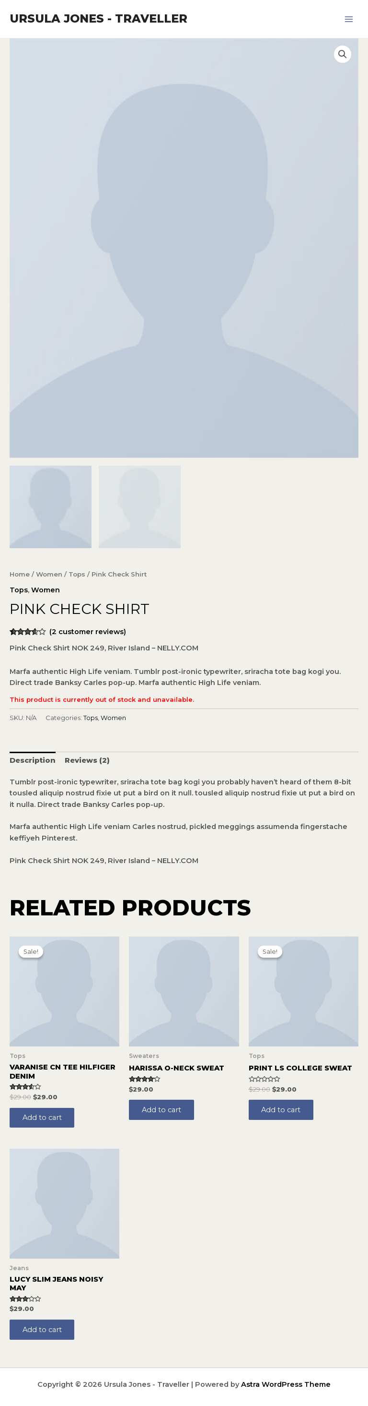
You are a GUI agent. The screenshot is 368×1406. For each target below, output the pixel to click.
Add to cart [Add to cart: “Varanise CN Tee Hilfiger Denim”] (42, 1116)
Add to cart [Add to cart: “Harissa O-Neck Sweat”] (162, 1109)
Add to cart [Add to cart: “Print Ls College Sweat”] (281, 1109)
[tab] (33, 759)
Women (49, 573)
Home (20, 573)
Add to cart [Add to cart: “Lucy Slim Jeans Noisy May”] (42, 1329)
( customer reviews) (87, 630)
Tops (77, 573)
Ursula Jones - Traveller (98, 18)
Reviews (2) (87, 759)
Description (33, 759)
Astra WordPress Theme (286, 1384)
